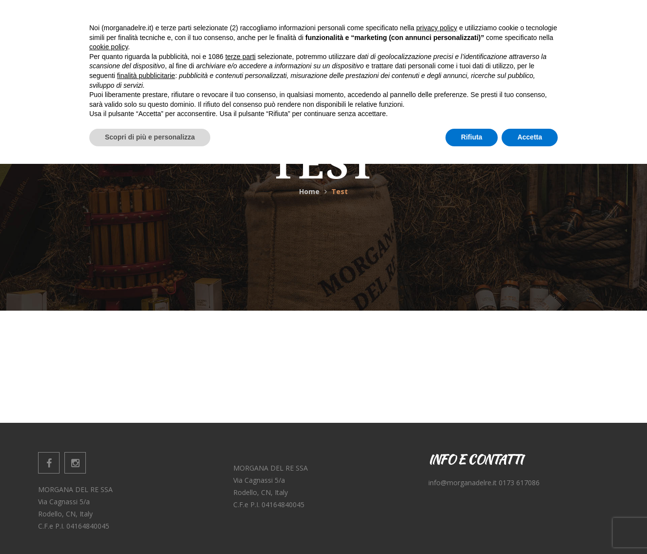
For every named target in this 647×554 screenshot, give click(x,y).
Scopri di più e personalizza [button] (150, 527)
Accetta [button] (529, 527)
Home (309, 191)
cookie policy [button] (108, 437)
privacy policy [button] (436, 418)
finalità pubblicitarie (146, 466)
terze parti (240, 447)
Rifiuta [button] (472, 527)
